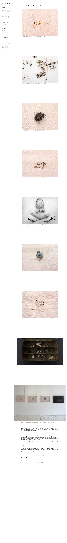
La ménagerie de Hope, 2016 (6, 22)
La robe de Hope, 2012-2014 (6, 43)
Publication (3, 28)
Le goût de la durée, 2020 (5, 16)
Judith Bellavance (5, 3)
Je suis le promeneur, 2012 (5, 25)
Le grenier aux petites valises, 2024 (7, 10)
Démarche (3, 50)
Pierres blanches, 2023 (5, 12)
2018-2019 (3, 34)
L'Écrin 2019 (3, 39)
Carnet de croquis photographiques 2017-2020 (7, 19)
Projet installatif (5, 37)
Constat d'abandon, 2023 (5, 11)
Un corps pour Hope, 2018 (5, 17)
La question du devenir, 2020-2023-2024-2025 (7, 15)
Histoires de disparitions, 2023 (6, 9)
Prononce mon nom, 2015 (5, 21)
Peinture (3, 41)
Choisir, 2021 (3, 30)
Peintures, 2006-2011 (5, 46)
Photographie (4, 7)
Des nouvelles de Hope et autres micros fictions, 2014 (6, 24)
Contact (3, 53)
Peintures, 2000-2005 (5, 47)
